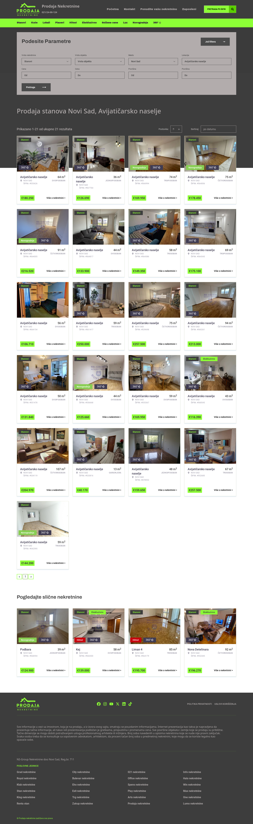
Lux (125, 22)
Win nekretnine (192, 784)
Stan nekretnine (26, 790)
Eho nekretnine (81, 784)
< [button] (19, 576)
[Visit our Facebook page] (99, 703)
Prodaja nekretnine (139, 802)
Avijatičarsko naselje (195, 60)
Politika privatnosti (199, 703)
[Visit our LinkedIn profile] (124, 703)
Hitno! (73, 22)
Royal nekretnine (26, 777)
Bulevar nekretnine (83, 777)
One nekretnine (192, 796)
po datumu (209, 128)
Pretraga (36, 86)
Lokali (46, 22)
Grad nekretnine (26, 771)
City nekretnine (81, 771)
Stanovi (21, 22)
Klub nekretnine (26, 784)
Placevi (59, 22)
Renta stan (23, 802)
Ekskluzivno (89, 22)
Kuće (34, 22)
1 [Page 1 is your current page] (25, 576)
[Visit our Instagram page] (105, 703)
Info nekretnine (192, 771)
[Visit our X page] (118, 703)
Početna (113, 9)
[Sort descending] (179, 128)
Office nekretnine (138, 777)
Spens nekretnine (138, 784)
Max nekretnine (192, 790)
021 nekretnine (136, 771)
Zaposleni (189, 9)
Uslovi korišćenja (225, 703)
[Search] (232, 9)
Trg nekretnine (80, 796)
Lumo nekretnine (193, 802)
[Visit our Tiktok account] (130, 703)
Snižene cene (110, 22)
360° (157, 22)
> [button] (31, 576)
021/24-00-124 (49, 12)
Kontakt (129, 9)
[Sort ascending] (173, 128)
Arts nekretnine (137, 796)
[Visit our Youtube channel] (111, 703)
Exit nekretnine (81, 790)
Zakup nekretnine (82, 802)
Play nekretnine (137, 790)
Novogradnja (140, 22)
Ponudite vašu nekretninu (158, 9)
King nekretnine (26, 796)
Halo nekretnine (192, 777)
